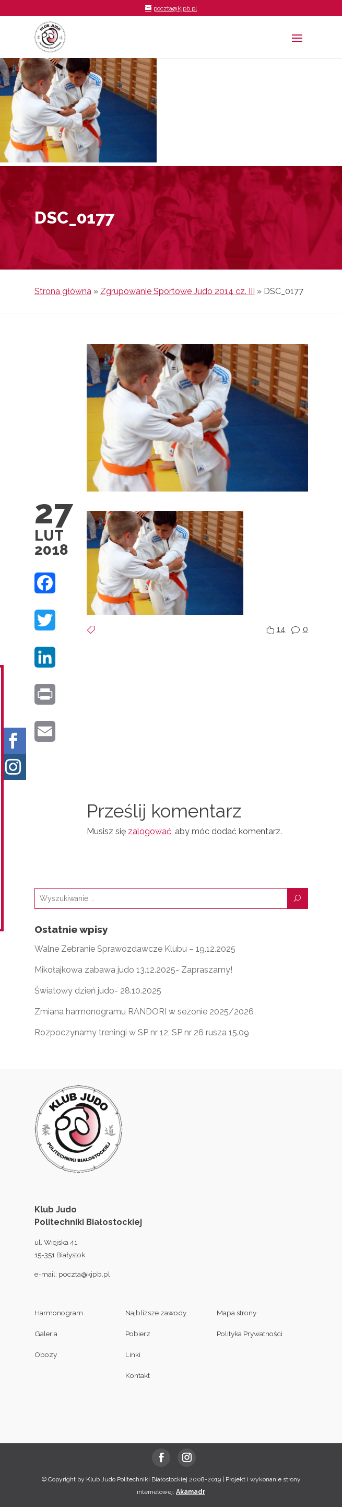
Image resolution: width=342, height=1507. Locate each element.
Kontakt (137, 1375)
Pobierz (137, 1333)
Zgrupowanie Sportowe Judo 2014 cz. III (177, 291)
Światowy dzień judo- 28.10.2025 (97, 991)
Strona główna (62, 291)
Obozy (45, 1354)
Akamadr (190, 1492)
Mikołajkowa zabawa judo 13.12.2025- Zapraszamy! (133, 970)
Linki (132, 1354)
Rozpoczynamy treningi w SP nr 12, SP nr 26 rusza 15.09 (141, 1032)
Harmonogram (58, 1313)
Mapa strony (236, 1313)
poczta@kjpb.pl (84, 1274)
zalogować (149, 831)
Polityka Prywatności (249, 1333)
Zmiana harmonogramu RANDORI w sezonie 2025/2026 (144, 1012)
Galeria (45, 1333)
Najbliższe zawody (155, 1313)
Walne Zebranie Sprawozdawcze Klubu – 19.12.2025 (134, 949)
